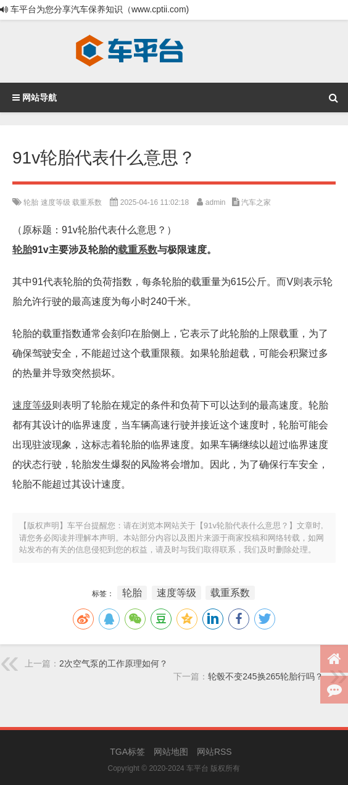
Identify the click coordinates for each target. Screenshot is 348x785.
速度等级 (55, 202)
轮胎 (30, 202)
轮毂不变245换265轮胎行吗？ (265, 676)
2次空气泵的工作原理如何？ (113, 663)
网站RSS (214, 752)
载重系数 (87, 202)
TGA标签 (127, 752)
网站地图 (171, 752)
